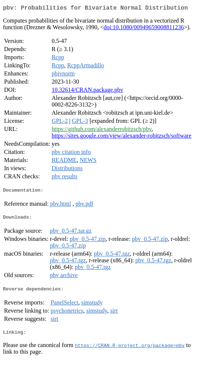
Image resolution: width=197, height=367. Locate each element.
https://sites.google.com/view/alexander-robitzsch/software (121, 137)
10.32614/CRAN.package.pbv (87, 91)
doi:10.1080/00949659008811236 (144, 29)
